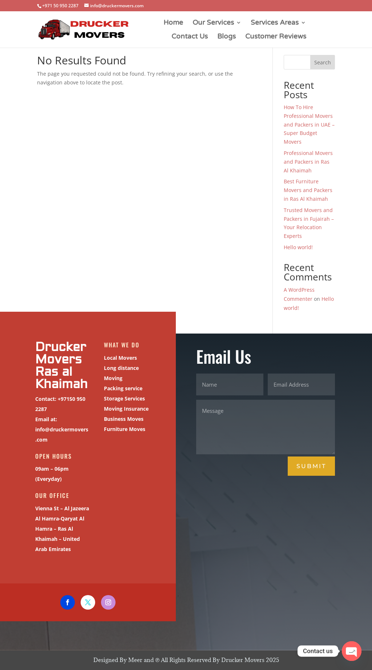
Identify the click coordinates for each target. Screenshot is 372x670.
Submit (311, 466)
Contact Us (189, 37)
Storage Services (115, 400)
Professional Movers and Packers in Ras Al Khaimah (308, 161)
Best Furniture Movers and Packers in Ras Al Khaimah (308, 190)
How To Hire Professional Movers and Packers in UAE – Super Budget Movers (309, 124)
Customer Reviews (275, 37)
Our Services (213, 23)
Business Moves (114, 419)
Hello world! (298, 247)
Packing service (114, 390)
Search (322, 62)
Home (173, 23)
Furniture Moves (115, 429)
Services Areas (275, 23)
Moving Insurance (116, 410)
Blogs (226, 37)
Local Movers (111, 361)
